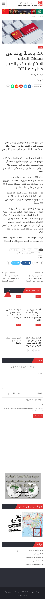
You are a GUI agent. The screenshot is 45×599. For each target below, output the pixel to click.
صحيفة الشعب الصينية (33, 564)
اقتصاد (40, 47)
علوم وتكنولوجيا (21, 253)
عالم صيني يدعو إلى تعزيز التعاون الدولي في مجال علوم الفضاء (34, 278)
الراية (19, 595)
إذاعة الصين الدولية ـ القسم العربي (29, 550)
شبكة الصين (37, 560)
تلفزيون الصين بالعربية (33, 557)
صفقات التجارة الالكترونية (35, 253)
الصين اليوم (37, 553)
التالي (30, 350)
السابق (37, 350)
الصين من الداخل (14, 250)
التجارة (29, 250)
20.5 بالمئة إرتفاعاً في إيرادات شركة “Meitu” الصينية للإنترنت (10, 278)
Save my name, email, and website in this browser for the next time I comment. (23, 409)
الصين (23, 250)
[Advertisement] (22, 113)
